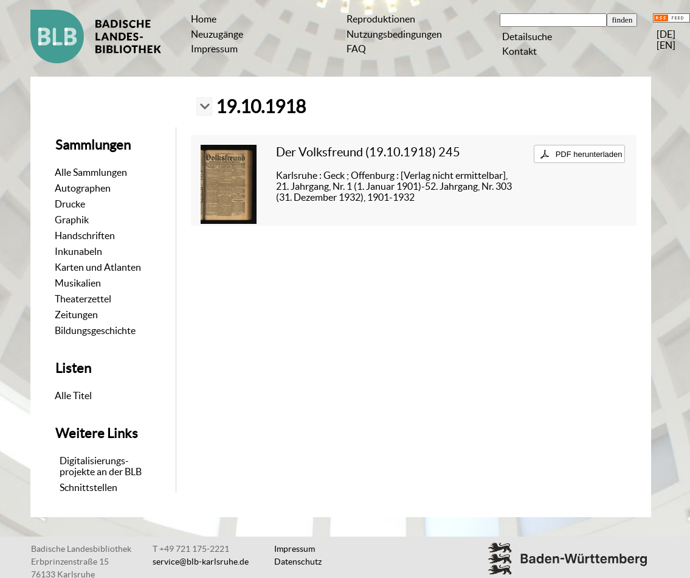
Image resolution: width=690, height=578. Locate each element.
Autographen (83, 188)
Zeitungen (76, 314)
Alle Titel (73, 395)
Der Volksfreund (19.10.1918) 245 (368, 152)
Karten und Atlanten (98, 267)
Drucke (70, 203)
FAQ (356, 48)
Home (203, 18)
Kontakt (519, 51)
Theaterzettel (83, 298)
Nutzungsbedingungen (394, 34)
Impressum (214, 48)
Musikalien (78, 282)
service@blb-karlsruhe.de (201, 561)
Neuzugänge (217, 34)
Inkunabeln (78, 251)
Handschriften (85, 235)
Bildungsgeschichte (95, 330)
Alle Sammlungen (91, 172)
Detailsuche (527, 36)
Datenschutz (298, 561)
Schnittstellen (88, 487)
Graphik (72, 219)
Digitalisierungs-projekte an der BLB (101, 466)
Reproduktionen (381, 18)
